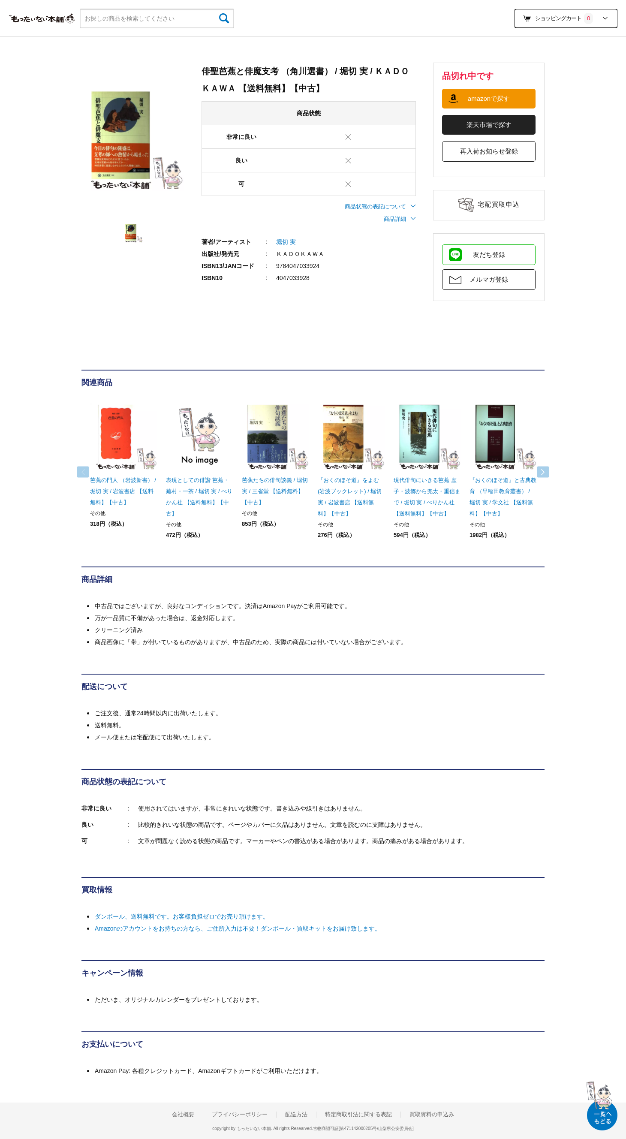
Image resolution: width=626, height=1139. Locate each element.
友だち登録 (489, 254)
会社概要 (183, 1115)
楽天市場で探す (489, 124)
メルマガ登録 (489, 279)
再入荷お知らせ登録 (489, 151)
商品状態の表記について (380, 206)
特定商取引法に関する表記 (358, 1115)
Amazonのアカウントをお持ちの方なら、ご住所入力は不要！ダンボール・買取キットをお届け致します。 (238, 928)
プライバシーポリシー (240, 1115)
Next (536, 472)
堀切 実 (286, 241)
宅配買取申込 (499, 204)
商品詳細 (400, 219)
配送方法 (296, 1115)
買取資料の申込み (431, 1115)
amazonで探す (489, 98)
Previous (90, 472)
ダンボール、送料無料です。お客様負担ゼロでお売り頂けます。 (182, 916)
